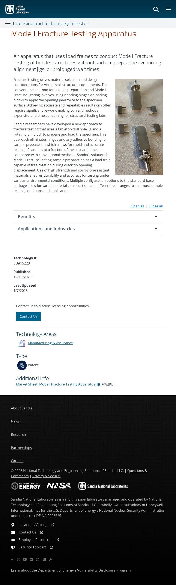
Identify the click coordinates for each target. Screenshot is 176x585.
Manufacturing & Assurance (50, 343)
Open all (137, 206)
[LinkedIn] (44, 559)
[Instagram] (38, 559)
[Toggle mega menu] (168, 9)
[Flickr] (31, 559)
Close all (156, 206)
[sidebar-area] (88, 346)
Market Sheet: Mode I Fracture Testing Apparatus (56, 384)
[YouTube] (25, 559)
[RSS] (50, 559)
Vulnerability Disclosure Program (104, 570)
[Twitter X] (18, 559)
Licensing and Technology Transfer (50, 23)
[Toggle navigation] (8, 23)
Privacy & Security (46, 476)
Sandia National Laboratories (34, 499)
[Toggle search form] (156, 9)
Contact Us (29, 316)
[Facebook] (12, 559)
